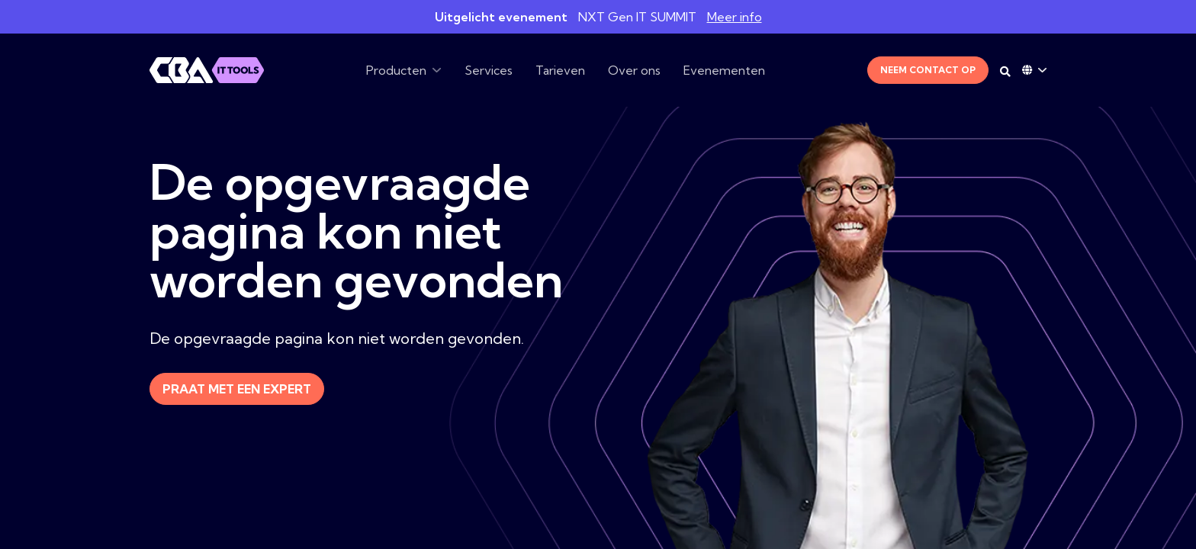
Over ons (634, 70)
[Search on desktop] (1005, 71)
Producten (396, 70)
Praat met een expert (236, 388)
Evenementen (724, 70)
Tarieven (560, 70)
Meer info (734, 16)
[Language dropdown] (1034, 70)
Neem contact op (928, 69)
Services (489, 70)
